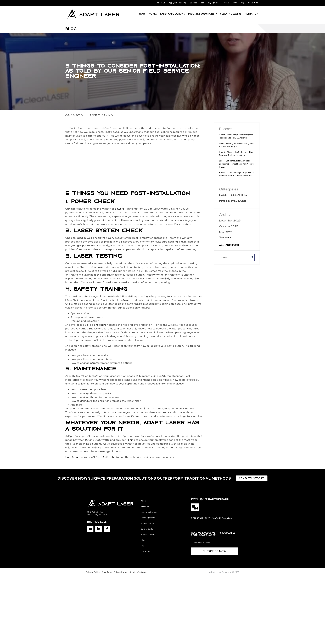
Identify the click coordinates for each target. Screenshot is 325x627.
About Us (161, 3)
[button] (252, 257)
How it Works (147, 506)
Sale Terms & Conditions (114, 572)
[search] (237, 257)
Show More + (225, 237)
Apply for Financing (177, 3)
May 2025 (226, 232)
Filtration (251, 13)
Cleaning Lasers (230, 13)
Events (226, 3)
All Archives (229, 245)
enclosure (100, 325)
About (143, 501)
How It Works (148, 13)
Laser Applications (172, 13)
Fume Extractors (148, 523)
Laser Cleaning (233, 195)
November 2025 (230, 220)
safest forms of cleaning (115, 300)
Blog (242, 3)
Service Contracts (138, 572)
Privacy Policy (93, 572)
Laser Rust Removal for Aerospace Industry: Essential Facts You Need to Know (237, 164)
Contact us (72, 457)
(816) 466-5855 (106, 457)
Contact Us (253, 3)
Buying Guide (214, 3)
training (130, 440)
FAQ (235, 3)
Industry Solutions (202, 13)
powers (119, 209)
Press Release (232, 201)
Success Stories (197, 3)
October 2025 (228, 226)
